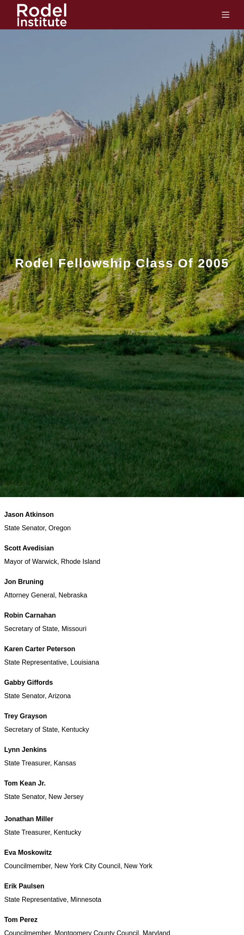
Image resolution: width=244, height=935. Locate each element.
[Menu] (225, 14)
